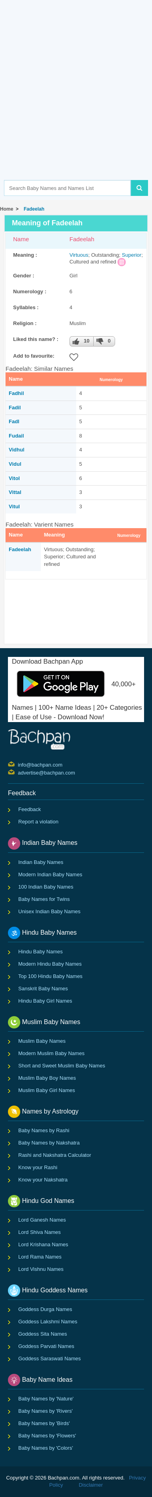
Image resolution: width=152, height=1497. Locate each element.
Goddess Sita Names (42, 1334)
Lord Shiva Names (39, 1232)
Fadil (15, 408)
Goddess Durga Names (45, 1309)
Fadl (14, 421)
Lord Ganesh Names (42, 1220)
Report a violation (38, 822)
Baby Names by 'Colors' (45, 1448)
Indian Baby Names (40, 862)
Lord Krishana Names (43, 1244)
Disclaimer (91, 1485)
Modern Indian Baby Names (50, 874)
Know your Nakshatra (42, 1180)
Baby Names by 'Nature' (45, 1399)
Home (6, 209)
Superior (131, 255)
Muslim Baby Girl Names (46, 1090)
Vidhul (16, 450)
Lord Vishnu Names (40, 1269)
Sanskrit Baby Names (43, 989)
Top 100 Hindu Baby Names (50, 976)
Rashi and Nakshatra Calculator (54, 1155)
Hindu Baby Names (40, 952)
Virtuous (78, 255)
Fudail (16, 436)
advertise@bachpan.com (19, 772)
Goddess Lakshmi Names (47, 1322)
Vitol (14, 478)
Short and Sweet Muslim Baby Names (61, 1066)
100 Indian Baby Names (45, 887)
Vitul (14, 506)
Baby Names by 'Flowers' (47, 1436)
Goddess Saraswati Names (49, 1358)
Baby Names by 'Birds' (44, 1423)
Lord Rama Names (40, 1257)
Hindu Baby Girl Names (45, 1001)
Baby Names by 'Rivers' (45, 1411)
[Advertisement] (76, 102)
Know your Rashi (37, 1167)
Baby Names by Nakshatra (49, 1143)
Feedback (29, 809)
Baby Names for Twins (44, 899)
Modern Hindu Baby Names (50, 964)
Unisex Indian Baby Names (49, 911)
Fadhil (16, 393)
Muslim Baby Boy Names (47, 1078)
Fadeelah (32, 209)
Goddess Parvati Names (46, 1346)
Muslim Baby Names (41, 1041)
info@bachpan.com (19, 764)
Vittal (15, 492)
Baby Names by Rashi (43, 1130)
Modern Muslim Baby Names (51, 1053)
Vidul (15, 464)
